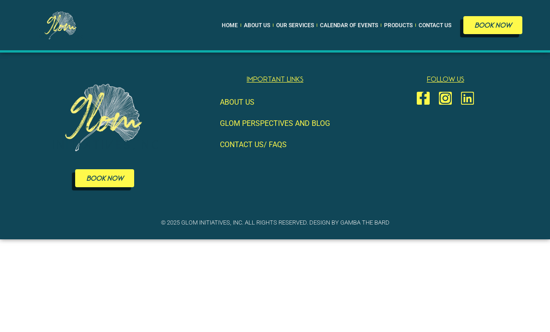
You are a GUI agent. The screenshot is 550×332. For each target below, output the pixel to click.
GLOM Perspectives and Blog (275, 123)
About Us (257, 25)
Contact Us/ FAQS (253, 144)
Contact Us (435, 25)
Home (230, 25)
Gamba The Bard (365, 222)
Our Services (295, 25)
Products (398, 25)
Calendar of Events (349, 25)
